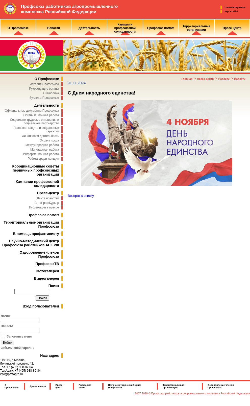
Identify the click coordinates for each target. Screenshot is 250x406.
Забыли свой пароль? (17, 348)
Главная (187, 78)
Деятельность (46, 105)
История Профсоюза (44, 84)
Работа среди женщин (43, 158)
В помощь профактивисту (36, 234)
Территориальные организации (173, 386)
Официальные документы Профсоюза (32, 110)
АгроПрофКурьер (47, 203)
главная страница (235, 7)
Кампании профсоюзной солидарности (37, 184)
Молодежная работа (44, 149)
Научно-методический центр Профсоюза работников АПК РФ (30, 243)
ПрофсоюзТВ (47, 264)
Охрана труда (49, 140)
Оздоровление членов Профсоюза (39, 254)
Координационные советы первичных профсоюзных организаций (35, 170)
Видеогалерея (46, 278)
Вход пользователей (41, 306)
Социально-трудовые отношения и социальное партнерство (34, 121)
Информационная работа (41, 154)
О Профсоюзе (46, 79)
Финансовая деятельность (40, 136)
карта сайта (231, 11)
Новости (224, 78)
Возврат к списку (81, 196)
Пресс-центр (48, 193)
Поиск (53, 286)
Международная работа (42, 145)
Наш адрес (49, 355)
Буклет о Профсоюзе (44, 98)
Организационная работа (41, 115)
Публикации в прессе (44, 207)
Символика (51, 93)
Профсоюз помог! (43, 215)
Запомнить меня (19, 336)
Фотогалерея (47, 271)
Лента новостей (48, 198)
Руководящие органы (44, 88)
